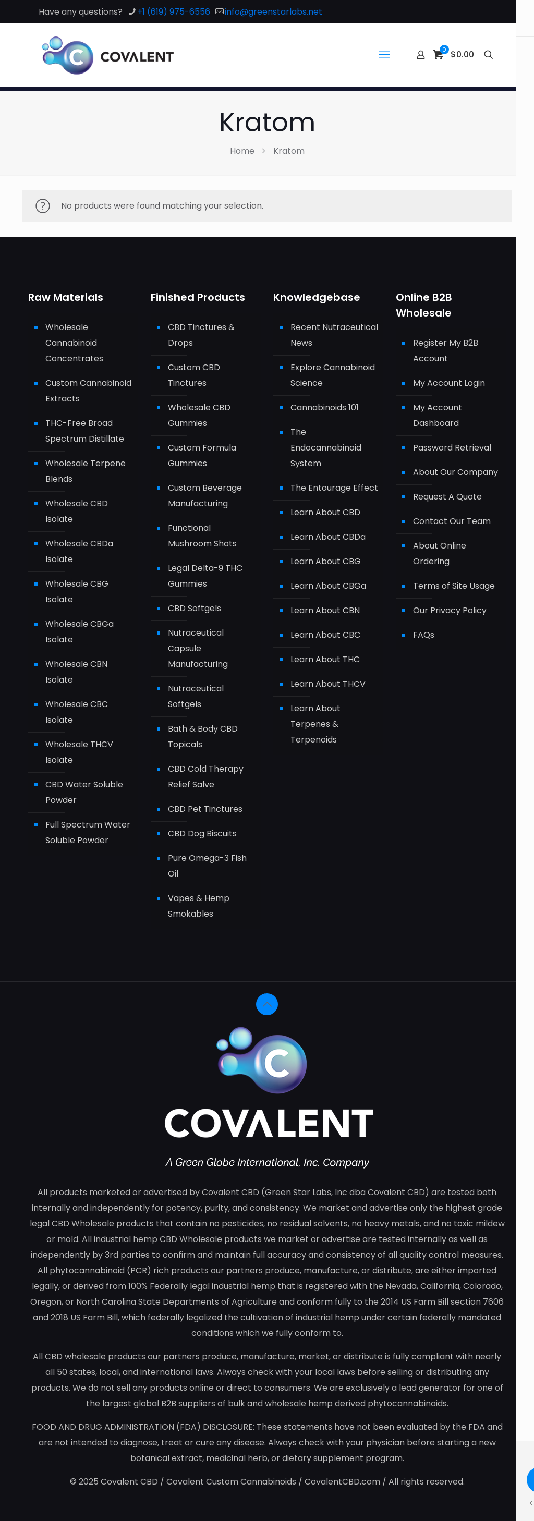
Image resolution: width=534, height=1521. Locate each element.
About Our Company (455, 472)
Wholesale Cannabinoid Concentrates (74, 342)
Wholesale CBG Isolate (76, 591)
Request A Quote (447, 497)
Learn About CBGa (328, 586)
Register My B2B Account (445, 350)
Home (242, 151)
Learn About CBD (325, 512)
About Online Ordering (439, 553)
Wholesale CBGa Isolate (79, 632)
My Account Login (449, 383)
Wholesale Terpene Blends (85, 471)
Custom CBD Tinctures (194, 375)
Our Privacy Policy (450, 610)
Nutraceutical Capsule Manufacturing (198, 648)
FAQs (423, 635)
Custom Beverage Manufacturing (205, 495)
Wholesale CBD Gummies (199, 415)
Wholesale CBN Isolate (76, 672)
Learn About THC (325, 659)
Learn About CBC (325, 635)
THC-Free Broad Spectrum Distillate (84, 431)
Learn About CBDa (328, 537)
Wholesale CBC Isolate (76, 712)
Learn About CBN (325, 610)
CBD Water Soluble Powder (84, 792)
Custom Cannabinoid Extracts (88, 391)
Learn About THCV (328, 684)
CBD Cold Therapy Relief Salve (206, 776)
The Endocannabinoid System (325, 447)
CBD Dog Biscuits (202, 833)
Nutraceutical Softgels (196, 696)
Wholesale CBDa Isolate (79, 551)
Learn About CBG (325, 561)
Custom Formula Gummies (202, 455)
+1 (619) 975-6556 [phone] (173, 12)
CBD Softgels (194, 608)
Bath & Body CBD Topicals (203, 736)
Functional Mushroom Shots (202, 536)
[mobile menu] (384, 55)
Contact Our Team (452, 521)
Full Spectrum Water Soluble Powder (87, 832)
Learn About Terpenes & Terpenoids (315, 724)
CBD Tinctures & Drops (201, 335)
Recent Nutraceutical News (334, 335)
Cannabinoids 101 (324, 407)
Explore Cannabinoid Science (332, 375)
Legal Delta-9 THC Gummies (205, 576)
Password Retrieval (452, 448)
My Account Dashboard (437, 415)
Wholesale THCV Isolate (79, 752)
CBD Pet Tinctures (205, 809)
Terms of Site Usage (454, 586)
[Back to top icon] (267, 1004)
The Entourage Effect (334, 488)
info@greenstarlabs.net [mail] (273, 12)
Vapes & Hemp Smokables (198, 906)
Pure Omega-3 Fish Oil (207, 866)
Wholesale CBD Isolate (76, 511)
